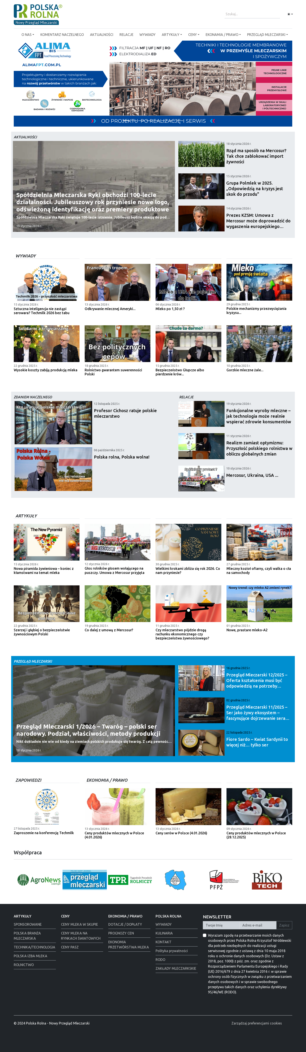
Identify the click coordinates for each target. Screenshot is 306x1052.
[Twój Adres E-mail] (258, 925)
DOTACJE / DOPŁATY (125, 924)
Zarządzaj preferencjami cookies (256, 1023)
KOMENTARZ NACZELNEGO (62, 35)
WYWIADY (147, 35)
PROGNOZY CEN (121, 933)
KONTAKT (163, 942)
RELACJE (126, 35)
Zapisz (284, 925)
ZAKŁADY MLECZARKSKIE (176, 968)
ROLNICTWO (24, 965)
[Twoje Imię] (221, 925)
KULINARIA (164, 933)
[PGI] (180, 120)
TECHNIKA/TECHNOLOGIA (34, 947)
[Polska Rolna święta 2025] (133, 120)
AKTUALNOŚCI (101, 35)
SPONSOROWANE (28, 924)
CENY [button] (192, 35)
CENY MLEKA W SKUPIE (79, 924)
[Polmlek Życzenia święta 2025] (172, 120)
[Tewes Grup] (126, 120)
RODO (160, 960)
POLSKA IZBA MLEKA (30, 956)
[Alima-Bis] (157, 120)
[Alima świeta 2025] (149, 120)
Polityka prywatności (172, 951)
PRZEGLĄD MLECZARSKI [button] (266, 35)
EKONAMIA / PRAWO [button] (222, 35)
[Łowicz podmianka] (164, 120)
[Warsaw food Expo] (141, 120)
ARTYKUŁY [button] (170, 35)
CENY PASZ (70, 947)
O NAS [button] (26, 35)
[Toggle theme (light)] (290, 14)
